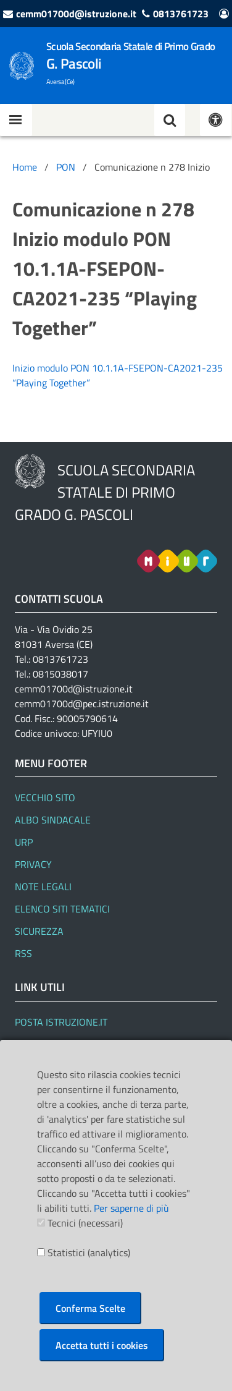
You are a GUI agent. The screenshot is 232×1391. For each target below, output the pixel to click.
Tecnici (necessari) (85, 1222)
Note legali (43, 886)
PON (65, 167)
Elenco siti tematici (62, 908)
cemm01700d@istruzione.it (76, 13)
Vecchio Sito (45, 797)
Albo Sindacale (53, 819)
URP (24, 842)
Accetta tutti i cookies (102, 1345)
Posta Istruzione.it (61, 1022)
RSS (23, 953)
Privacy (33, 864)
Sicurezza (39, 931)
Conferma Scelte (90, 1308)
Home (24, 167)
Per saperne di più (131, 1208)
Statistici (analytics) (89, 1252)
